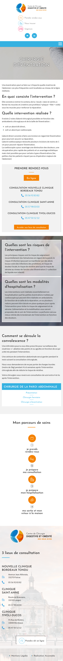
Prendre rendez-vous (33, 18)
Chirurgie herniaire (31, 397)
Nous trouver (30, 23)
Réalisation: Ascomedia (44, 656)
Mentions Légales (19, 656)
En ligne (31, 178)
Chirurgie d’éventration (31, 402)
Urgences (28, 29)
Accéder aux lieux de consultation (31, 228)
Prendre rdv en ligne (34, 641)
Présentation (31, 393)
